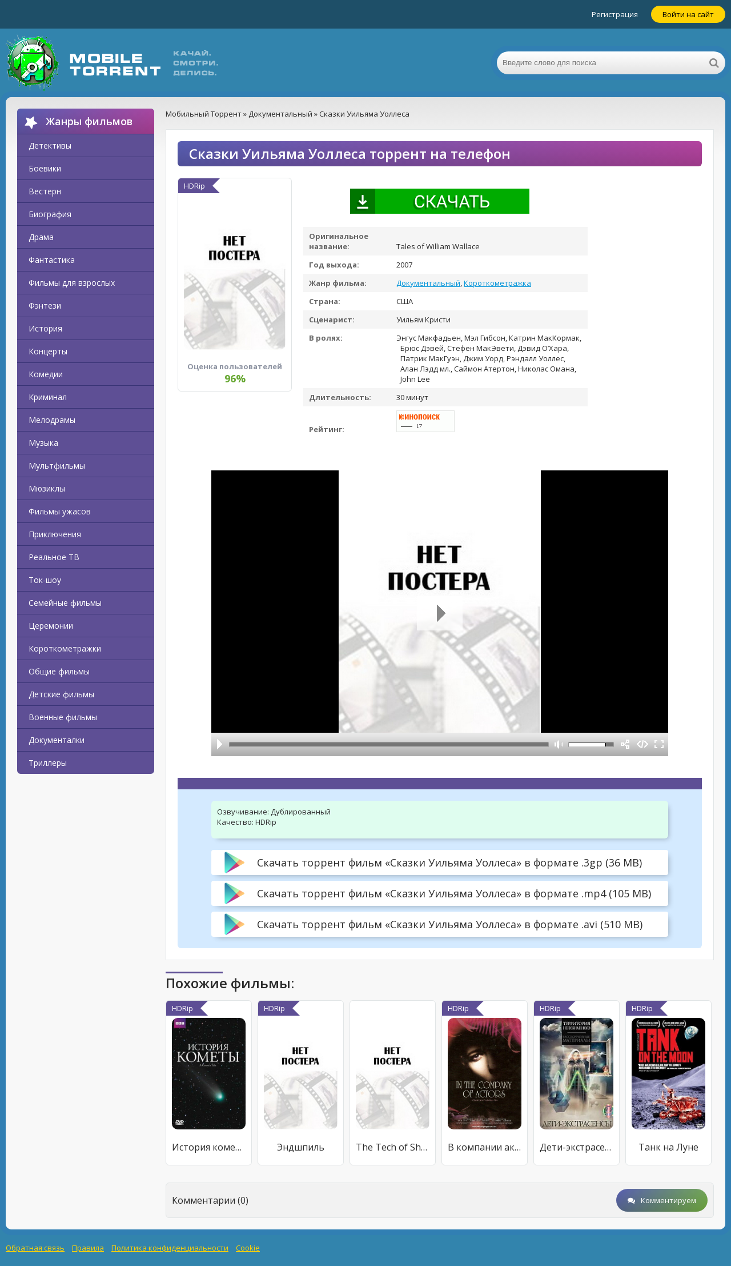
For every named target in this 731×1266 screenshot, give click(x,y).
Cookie (248, 1248)
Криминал (48, 397)
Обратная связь (35, 1248)
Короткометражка (497, 283)
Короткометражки (65, 648)
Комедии (46, 374)
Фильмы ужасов (60, 511)
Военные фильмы (63, 717)
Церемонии (51, 625)
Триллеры (48, 762)
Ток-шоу (45, 579)
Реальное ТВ (54, 557)
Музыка (43, 442)
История (45, 328)
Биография (50, 214)
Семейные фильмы (65, 602)
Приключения (55, 534)
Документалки (57, 739)
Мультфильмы (57, 465)
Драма (41, 236)
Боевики (45, 168)
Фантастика (52, 259)
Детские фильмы (61, 694)
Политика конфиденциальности (169, 1248)
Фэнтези (45, 305)
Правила (88, 1248)
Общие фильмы (59, 671)
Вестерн (45, 191)
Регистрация (615, 14)
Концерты (48, 351)
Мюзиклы (47, 488)
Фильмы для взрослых (72, 282)
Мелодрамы (52, 419)
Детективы (50, 145)
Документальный (428, 283)
